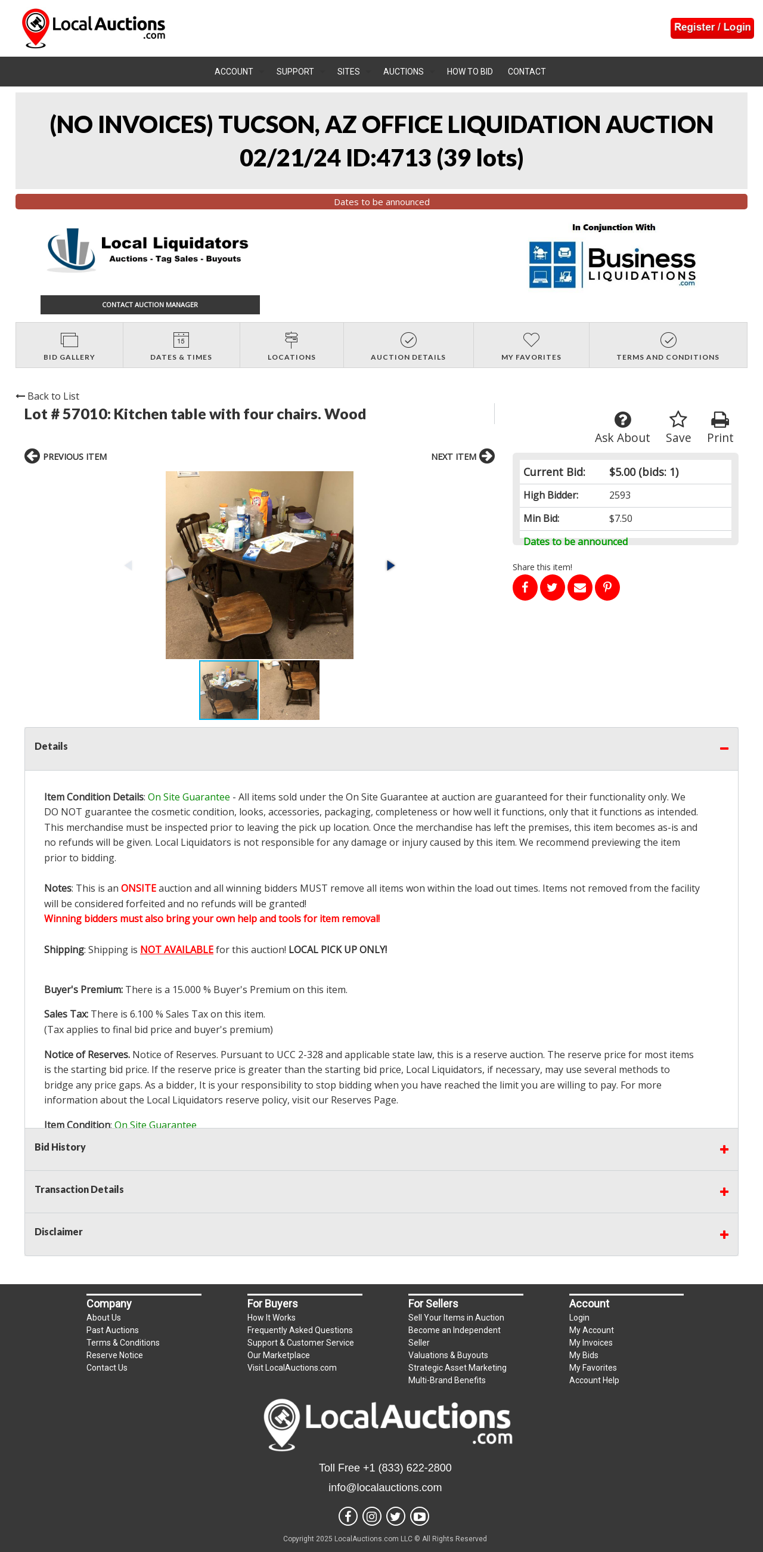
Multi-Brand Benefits (447, 1380)
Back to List (47, 396)
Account (234, 71)
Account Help (594, 1380)
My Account (591, 1330)
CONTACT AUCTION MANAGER (150, 304)
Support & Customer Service (300, 1342)
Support (295, 71)
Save (678, 428)
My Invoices (591, 1342)
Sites (348, 71)
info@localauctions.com (385, 1488)
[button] (389, 565)
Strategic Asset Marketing (457, 1367)
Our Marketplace (278, 1355)
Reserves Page (363, 1099)
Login (579, 1317)
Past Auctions (112, 1330)
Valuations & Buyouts (448, 1355)
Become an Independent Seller (454, 1336)
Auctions (403, 71)
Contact (527, 71)
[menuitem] (240, 72)
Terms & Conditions (123, 1342)
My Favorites (593, 1367)
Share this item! (542, 567)
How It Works (271, 1317)
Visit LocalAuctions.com (292, 1367)
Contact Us (107, 1367)
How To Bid (470, 71)
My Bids (583, 1355)
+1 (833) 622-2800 (407, 1468)
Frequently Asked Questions (300, 1330)
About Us (103, 1317)
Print (720, 428)
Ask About (622, 428)
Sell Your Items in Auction (456, 1317)
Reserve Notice (114, 1355)
